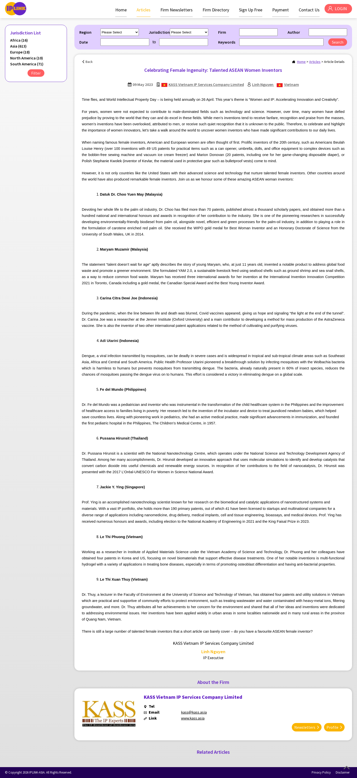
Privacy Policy (321, 772)
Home (119, 10)
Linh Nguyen (263, 84)
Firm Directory (214, 10)
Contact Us (307, 10)
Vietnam (291, 84)
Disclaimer (343, 772)
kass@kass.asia (194, 712)
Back (89, 61)
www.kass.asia (193, 718)
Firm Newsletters (174, 10)
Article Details (334, 61)
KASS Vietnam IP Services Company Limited (206, 84)
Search (337, 42)
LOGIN (340, 10)
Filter (36, 73)
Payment (278, 10)
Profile (332, 725)
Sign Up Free (248, 10)
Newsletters (304, 725)
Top (347, 768)
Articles (142, 10)
